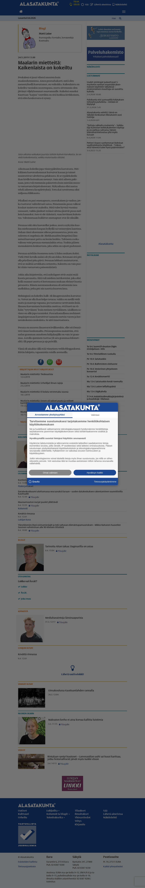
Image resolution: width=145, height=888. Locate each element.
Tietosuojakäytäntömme (105, 481)
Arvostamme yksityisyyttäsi (50, 414)
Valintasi (95, 414)
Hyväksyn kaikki (95, 472)
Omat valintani (50, 472)
